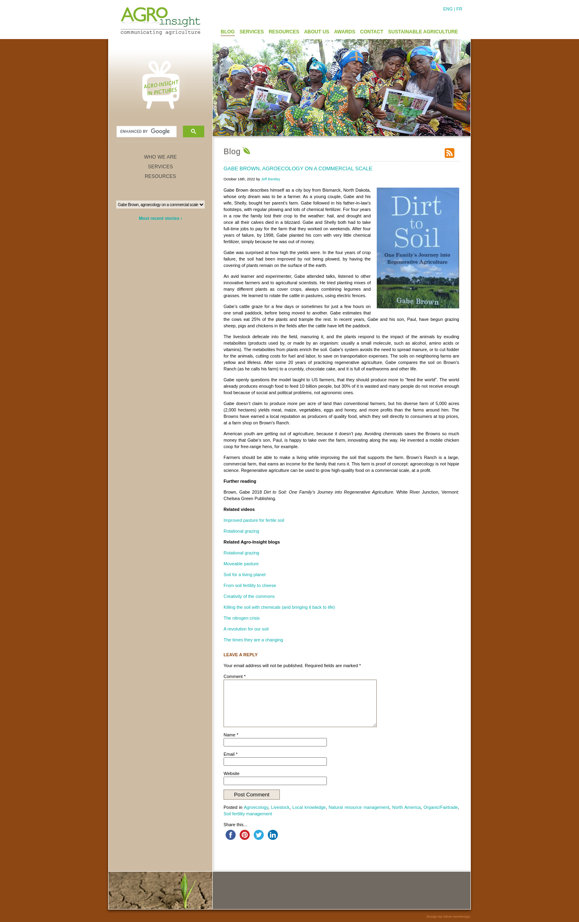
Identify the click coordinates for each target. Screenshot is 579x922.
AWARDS (344, 32)
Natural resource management (359, 807)
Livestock (280, 807)
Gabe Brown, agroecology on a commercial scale (298, 168)
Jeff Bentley (270, 179)
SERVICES (252, 32)
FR (459, 8)
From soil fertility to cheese (250, 585)
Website (232, 773)
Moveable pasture (241, 563)
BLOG (228, 32)
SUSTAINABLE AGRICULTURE (423, 32)
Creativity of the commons (249, 596)
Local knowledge (309, 807)
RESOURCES (284, 32)
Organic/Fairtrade (440, 807)
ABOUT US (316, 32)
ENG (448, 8)
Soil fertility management (248, 813)
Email (231, 754)
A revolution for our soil (246, 628)
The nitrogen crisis (242, 618)
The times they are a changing (253, 639)
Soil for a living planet (245, 574)
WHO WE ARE (160, 157)
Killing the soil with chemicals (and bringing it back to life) (279, 607)
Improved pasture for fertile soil (254, 520)
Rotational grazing (241, 531)
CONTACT (372, 32)
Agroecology (256, 807)
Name (231, 734)
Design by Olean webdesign (448, 916)
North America (406, 807)
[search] (145, 131)
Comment (235, 676)
